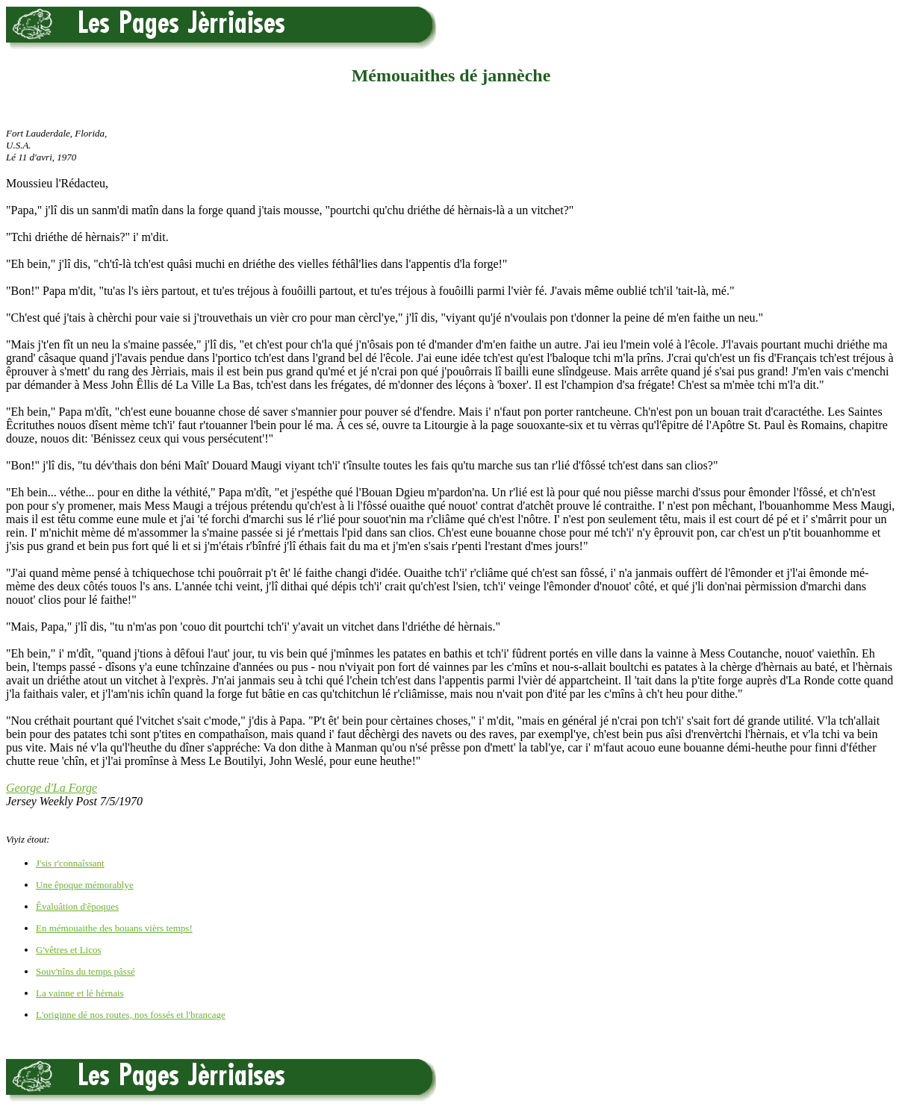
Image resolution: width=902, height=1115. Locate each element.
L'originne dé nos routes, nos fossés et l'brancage (131, 1014)
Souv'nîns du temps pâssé (85, 971)
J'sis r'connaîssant (70, 863)
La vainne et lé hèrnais (80, 993)
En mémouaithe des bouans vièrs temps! (114, 928)
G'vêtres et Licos (69, 949)
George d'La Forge (51, 787)
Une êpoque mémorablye (85, 884)
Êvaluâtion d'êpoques (77, 906)
